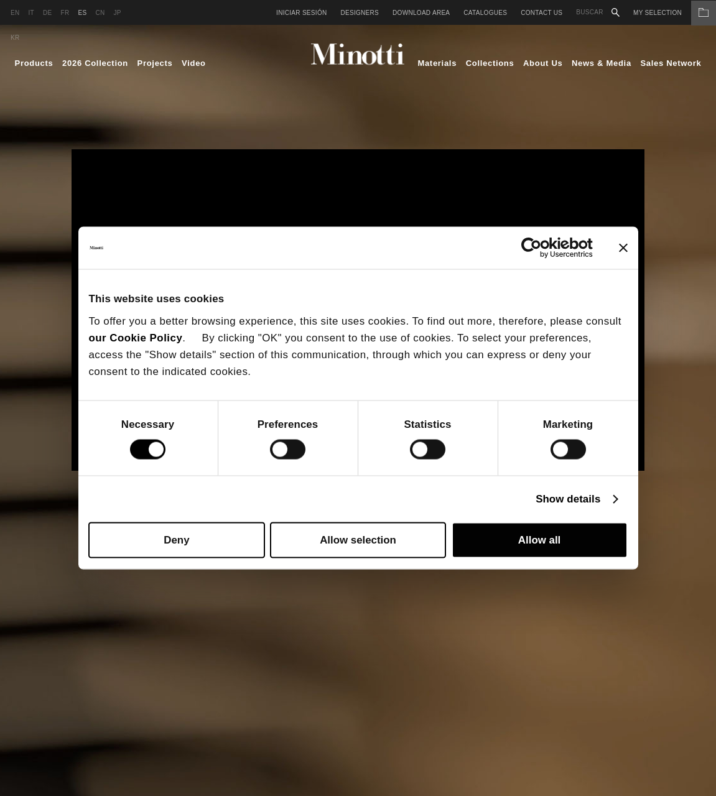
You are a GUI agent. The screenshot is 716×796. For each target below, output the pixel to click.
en (15, 12)
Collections (490, 63)
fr (65, 12)
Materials (437, 63)
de (47, 12)
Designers (359, 12)
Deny (176, 540)
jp (117, 12)
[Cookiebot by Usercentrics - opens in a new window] (538, 247)
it (32, 12)
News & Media (601, 63)
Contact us (541, 12)
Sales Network (670, 63)
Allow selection (358, 540)
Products (34, 63)
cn (100, 12)
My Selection (674, 13)
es (82, 12)
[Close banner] (623, 247)
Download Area (421, 12)
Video (194, 63)
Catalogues (485, 12)
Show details (568, 499)
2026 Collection (95, 63)
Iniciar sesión (301, 12)
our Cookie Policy (135, 337)
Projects (155, 63)
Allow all (539, 540)
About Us (542, 63)
